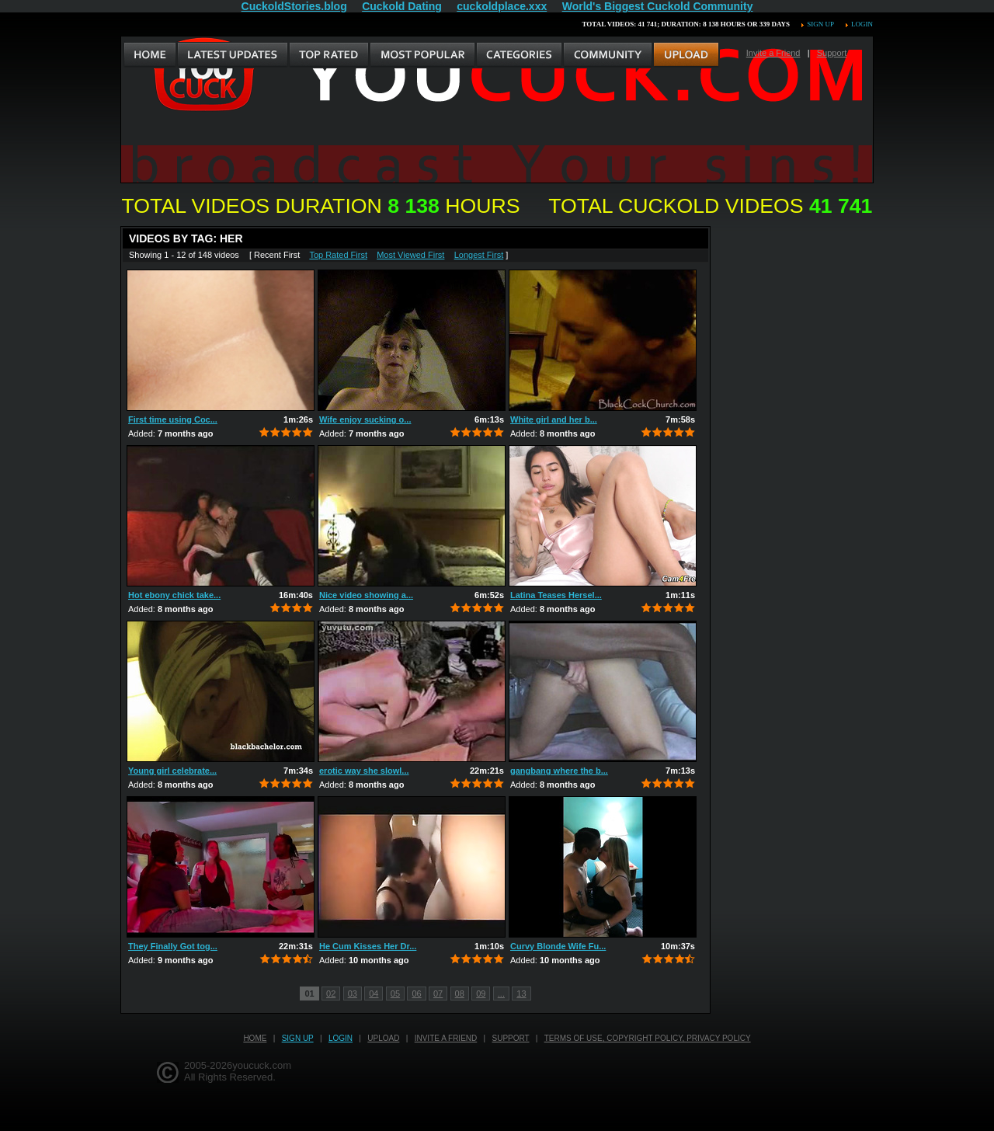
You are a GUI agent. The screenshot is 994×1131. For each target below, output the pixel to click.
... (501, 993)
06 (416, 993)
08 (459, 993)
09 (480, 993)
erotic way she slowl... (364, 770)
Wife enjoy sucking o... (365, 419)
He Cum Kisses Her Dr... (367, 946)
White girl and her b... (553, 419)
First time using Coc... (172, 419)
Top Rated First (338, 254)
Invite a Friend (773, 52)
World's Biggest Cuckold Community (657, 6)
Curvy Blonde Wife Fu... (558, 946)
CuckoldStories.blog (294, 6)
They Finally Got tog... (172, 946)
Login (862, 24)
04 (373, 993)
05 (395, 993)
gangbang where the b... (559, 770)
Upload (383, 1038)
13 (521, 993)
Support (832, 52)
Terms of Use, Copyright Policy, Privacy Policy (647, 1038)
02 (330, 993)
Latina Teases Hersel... (556, 595)
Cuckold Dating (402, 6)
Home (254, 1038)
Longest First (479, 254)
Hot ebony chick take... (174, 595)
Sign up (820, 24)
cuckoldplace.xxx (502, 6)
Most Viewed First (410, 254)
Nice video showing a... (366, 595)
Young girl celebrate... (172, 770)
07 (438, 993)
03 (352, 993)
